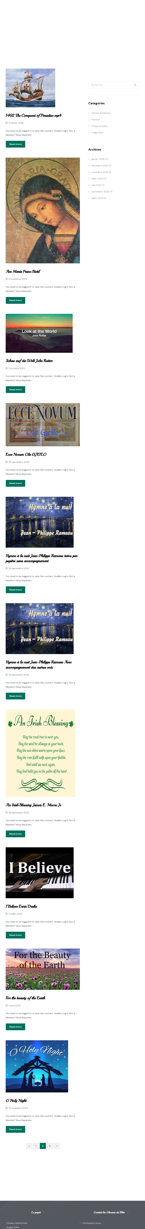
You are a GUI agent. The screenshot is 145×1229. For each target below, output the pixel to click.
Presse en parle (99, 126)
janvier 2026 (98, 159)
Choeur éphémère (101, 113)
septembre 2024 (100, 191)
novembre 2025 (100, 172)
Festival (95, 119)
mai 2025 (96, 185)
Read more (15, 144)
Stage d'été (98, 132)
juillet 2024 (97, 198)
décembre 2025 (100, 165)
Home (61, 40)
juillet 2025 (97, 178)
